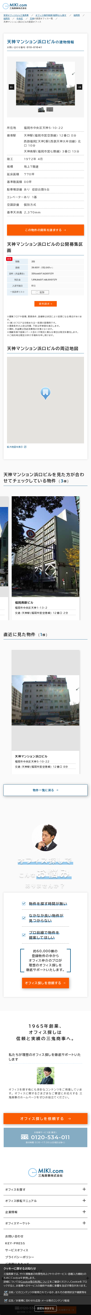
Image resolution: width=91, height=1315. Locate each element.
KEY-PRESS (15, 1243)
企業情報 (11, 1212)
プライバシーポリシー (19, 1257)
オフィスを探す (15, 1189)
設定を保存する (45, 1308)
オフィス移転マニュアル (21, 1200)
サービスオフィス (16, 1250)
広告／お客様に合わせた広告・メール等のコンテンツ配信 (39, 1300)
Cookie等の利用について (35, 1282)
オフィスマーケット (17, 1223)
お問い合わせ (14, 1236)
